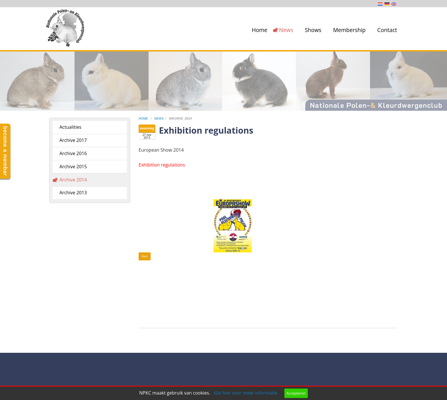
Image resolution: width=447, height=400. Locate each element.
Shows (313, 30)
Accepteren (296, 393)
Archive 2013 (73, 192)
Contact (387, 30)
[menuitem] (258, 30)
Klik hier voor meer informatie (245, 393)
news (158, 118)
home (144, 118)
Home (259, 30)
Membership (349, 30)
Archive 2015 (73, 166)
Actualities (70, 127)
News (286, 30)
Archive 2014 (73, 180)
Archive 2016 (73, 153)
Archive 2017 (73, 140)
